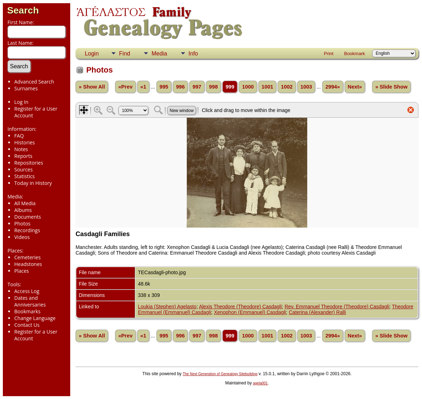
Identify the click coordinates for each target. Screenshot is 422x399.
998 (213, 87)
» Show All (92, 87)
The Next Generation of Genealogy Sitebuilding (220, 374)
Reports (23, 156)
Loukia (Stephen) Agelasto (167, 306)
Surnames (26, 88)
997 (196, 87)
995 (164, 87)
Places (21, 270)
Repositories (28, 162)
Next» (355, 87)
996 (180, 87)
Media (159, 53)
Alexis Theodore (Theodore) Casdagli (240, 306)
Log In (21, 102)
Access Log (26, 291)
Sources (23, 169)
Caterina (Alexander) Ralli (317, 312)
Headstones (28, 264)
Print (329, 53)
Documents (27, 216)
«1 (143, 87)
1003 (306, 87)
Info (193, 53)
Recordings (27, 230)
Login (92, 53)
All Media (25, 203)
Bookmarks (27, 311)
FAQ (19, 135)
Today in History (33, 183)
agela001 (260, 383)
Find (124, 53)
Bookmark (354, 53)
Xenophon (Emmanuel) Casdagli (250, 312)
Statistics (24, 176)
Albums (23, 210)
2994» (332, 87)
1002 (287, 87)
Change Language (35, 318)
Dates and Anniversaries (30, 301)
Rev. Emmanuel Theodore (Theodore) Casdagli (336, 306)
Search (23, 10)
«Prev (125, 87)
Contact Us (27, 324)
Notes (21, 149)
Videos (22, 237)
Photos (22, 223)
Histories (24, 142)
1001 (267, 87)
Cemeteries (27, 257)
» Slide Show (391, 87)
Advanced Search (34, 81)
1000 (248, 87)
